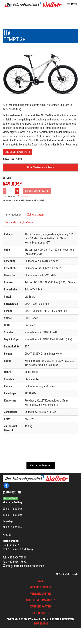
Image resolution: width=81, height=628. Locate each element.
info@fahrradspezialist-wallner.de (25, 566)
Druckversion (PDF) (17, 151)
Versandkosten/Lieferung (19, 222)
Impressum (40, 623)
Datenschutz (40, 613)
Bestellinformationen (40, 600)
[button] (73, 4)
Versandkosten (24, 196)
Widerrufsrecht (40, 587)
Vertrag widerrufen (40, 465)
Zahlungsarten (35, 214)
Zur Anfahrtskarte (67, 574)
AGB (40, 580)
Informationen (13, 214)
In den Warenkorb (37, 190)
